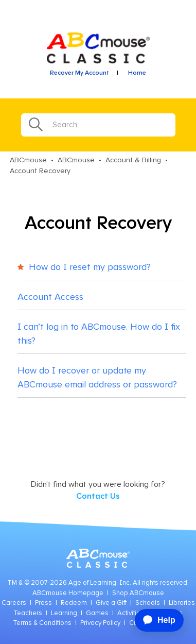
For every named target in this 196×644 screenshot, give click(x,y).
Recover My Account (79, 73)
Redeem (74, 603)
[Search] (98, 125)
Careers (14, 603)
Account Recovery (40, 171)
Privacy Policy (100, 623)
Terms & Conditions (42, 623)
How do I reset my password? (84, 267)
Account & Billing (133, 160)
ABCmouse (28, 160)
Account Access (50, 297)
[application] (155, 620)
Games (97, 613)
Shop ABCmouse (138, 593)
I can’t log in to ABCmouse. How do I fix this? (98, 334)
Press (43, 603)
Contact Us (98, 496)
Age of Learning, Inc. (99, 583)
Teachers (27, 613)
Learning (64, 613)
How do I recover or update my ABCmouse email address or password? (97, 377)
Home (137, 73)
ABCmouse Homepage (67, 593)
